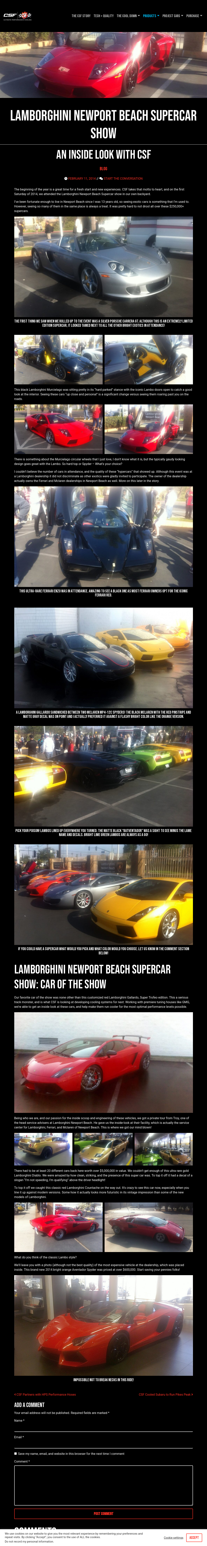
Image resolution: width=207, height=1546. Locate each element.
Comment (22, 1461)
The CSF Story (81, 16)
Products (149, 16)
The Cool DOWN (127, 16)
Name (19, 1420)
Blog (103, 169)
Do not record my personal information (29, 1541)
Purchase (192, 16)
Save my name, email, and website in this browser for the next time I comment (71, 1454)
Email (19, 1437)
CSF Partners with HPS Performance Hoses (45, 1394)
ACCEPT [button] (194, 1537)
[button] (58, 359)
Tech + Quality (104, 16)
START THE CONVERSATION (123, 178)
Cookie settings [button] (173, 1537)
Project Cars (171, 16)
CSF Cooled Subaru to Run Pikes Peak (166, 1394)
